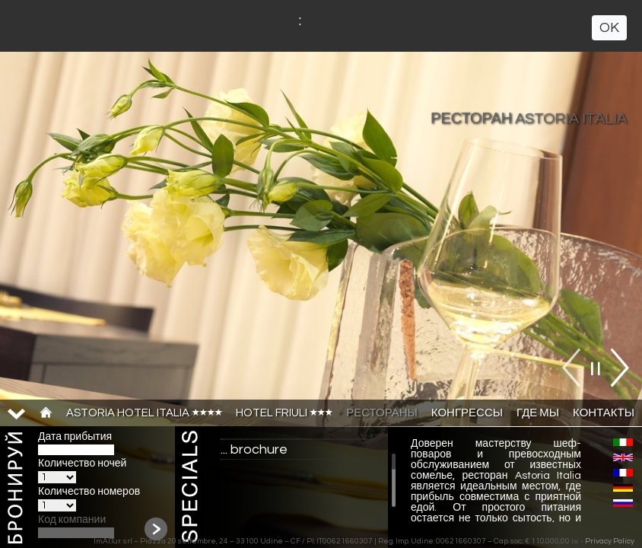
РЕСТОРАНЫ (382, 413)
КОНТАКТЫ (603, 413)
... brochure (254, 449)
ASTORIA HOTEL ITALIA (144, 413)
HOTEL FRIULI (284, 413)
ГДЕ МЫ (537, 413)
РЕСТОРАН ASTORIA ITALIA (529, 118)
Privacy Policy (609, 541)
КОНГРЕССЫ (467, 413)
